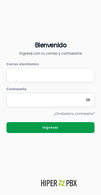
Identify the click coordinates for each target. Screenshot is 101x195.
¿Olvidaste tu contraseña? (74, 114)
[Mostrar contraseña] (88, 99)
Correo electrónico (22, 64)
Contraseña (16, 89)
